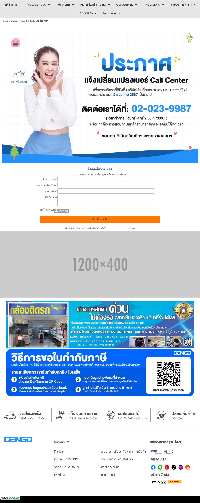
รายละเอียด (50, 197)
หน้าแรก (5, 21)
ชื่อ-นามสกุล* (50, 179)
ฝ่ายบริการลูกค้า (17, 21)
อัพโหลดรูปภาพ (48, 209)
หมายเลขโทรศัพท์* (47, 185)
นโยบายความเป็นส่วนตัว (117, 228)
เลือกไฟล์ (62, 211)
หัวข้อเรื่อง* (51, 191)
